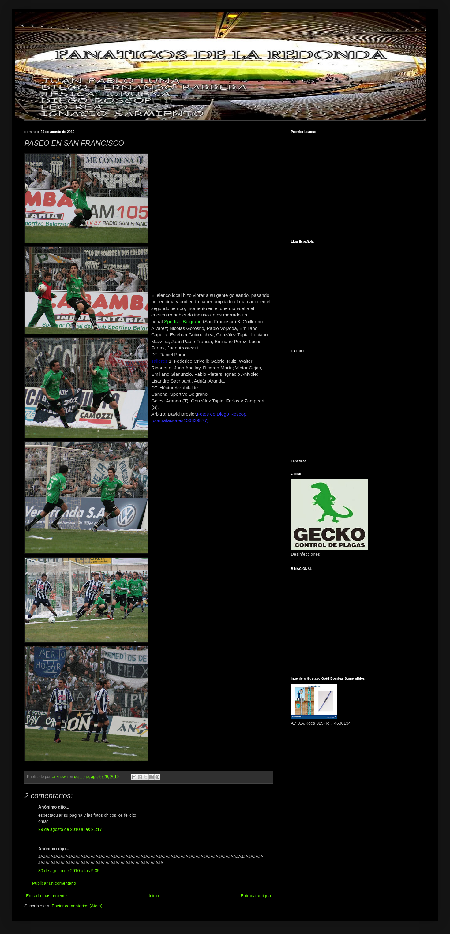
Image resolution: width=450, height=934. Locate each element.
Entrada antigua (256, 895)
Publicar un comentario (54, 883)
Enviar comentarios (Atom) (77, 905)
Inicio (154, 895)
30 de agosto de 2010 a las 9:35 (68, 870)
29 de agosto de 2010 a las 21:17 (70, 829)
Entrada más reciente (46, 895)
